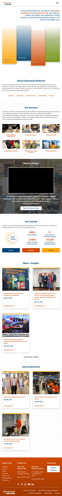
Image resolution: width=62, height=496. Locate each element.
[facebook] (18, 484)
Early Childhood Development (11, 135)
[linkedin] (33, 484)
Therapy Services (51, 135)
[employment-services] (11, 140)
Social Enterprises (51, 151)
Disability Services (31, 135)
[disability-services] (31, 124)
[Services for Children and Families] (9, 46)
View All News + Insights (31, 357)
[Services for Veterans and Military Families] (52, 44)
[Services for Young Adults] (24, 43)
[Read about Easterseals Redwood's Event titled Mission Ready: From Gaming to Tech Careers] (46, 383)
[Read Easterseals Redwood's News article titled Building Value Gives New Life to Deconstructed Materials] (15, 279)
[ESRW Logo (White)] (8, 490)
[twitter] (22, 484)
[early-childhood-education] (11, 124)
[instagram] (25, 484)
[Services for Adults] (38, 48)
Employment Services (11, 151)
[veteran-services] (31, 140)
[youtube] (29, 484)
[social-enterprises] (51, 140)
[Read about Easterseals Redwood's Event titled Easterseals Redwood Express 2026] (15, 383)
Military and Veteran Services (31, 151)
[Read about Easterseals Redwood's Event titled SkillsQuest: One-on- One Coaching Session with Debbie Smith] (15, 425)
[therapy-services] (51, 124)
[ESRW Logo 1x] (6, 2)
